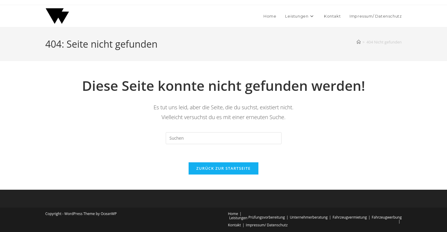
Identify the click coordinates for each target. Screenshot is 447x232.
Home (233, 213)
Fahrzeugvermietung (350, 217)
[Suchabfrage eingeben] (224, 138)
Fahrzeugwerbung (387, 217)
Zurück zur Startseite (223, 168)
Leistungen (238, 217)
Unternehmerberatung (309, 217)
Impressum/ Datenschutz (267, 225)
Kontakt (234, 225)
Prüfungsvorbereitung (266, 217)
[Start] (359, 42)
